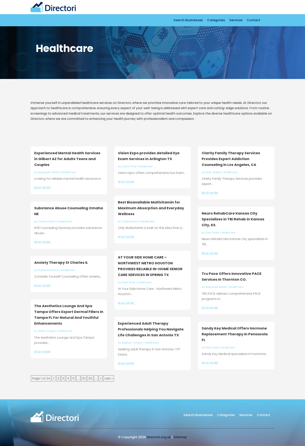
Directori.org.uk (159, 437)
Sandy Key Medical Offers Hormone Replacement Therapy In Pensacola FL (235, 334)
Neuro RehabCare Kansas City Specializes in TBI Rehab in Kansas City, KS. (233, 219)
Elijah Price (128, 282)
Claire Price (129, 166)
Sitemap (180, 437)
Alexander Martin (49, 172)
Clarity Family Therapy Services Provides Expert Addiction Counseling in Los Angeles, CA (231, 159)
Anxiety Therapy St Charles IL (61, 262)
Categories (216, 20)
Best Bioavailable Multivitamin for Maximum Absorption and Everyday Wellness (151, 208)
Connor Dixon (46, 221)
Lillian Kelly (212, 347)
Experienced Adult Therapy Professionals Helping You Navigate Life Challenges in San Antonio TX (151, 329)
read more (42, 188)
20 (90, 378)
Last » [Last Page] (108, 378)
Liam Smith (212, 232)
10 (83, 378)
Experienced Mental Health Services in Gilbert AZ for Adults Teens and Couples (67, 159)
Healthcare (69, 172)
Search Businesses (188, 20)
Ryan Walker (213, 172)
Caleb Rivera (130, 221)
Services (236, 20)
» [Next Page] (100, 378)
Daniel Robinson (48, 270)
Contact (253, 20)
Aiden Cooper (47, 331)
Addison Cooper (132, 342)
